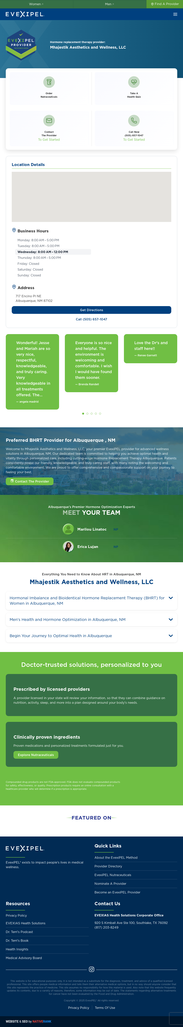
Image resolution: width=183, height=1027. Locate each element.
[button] (175, 14)
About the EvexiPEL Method (116, 857)
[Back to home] (25, 14)
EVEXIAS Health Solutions (25, 923)
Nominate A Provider (110, 883)
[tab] (83, 414)
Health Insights (17, 949)
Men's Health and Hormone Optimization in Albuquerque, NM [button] (67, 619)
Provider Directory (108, 866)
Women (36, 4)
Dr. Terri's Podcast (19, 932)
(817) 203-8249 (106, 927)
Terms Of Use (105, 1008)
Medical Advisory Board (24, 958)
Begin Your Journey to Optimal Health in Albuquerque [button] (61, 635)
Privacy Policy (16, 915)
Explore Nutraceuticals (36, 755)
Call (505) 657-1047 (91, 319)
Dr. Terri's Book (17, 940)
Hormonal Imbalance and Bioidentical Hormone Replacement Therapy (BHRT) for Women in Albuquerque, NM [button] (87, 600)
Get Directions (91, 310)
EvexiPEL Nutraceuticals (112, 875)
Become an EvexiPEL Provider (117, 892)
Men (109, 4)
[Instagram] (91, 971)
